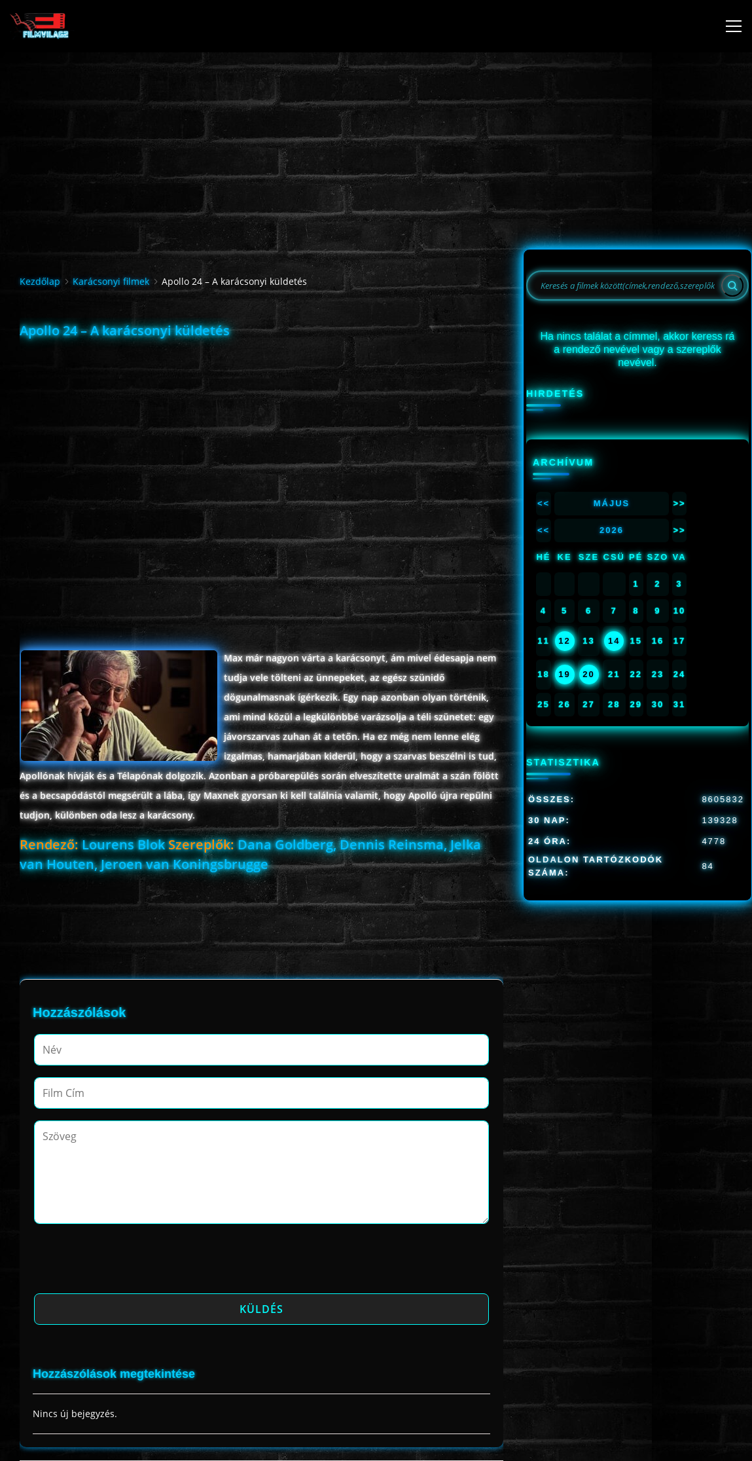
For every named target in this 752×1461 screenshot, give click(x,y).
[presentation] (133, 1262)
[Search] (732, 285)
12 (564, 641)
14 (614, 641)
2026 (612, 530)
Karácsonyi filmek (111, 281)
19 (564, 674)
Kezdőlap (40, 281)
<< (543, 503)
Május (612, 503)
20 (588, 674)
